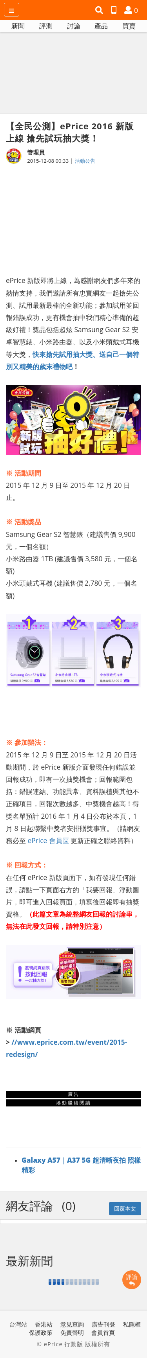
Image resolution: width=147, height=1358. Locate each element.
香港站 (44, 1324)
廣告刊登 (103, 1324)
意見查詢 (72, 1324)
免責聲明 (72, 1332)
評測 (46, 25)
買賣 (129, 25)
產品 (101, 25)
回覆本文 (125, 1208)
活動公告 (85, 160)
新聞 (18, 25)
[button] (100, 10)
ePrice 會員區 (48, 840)
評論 (131, 1280)
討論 (73, 25)
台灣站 (18, 1324)
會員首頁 (103, 1332)
